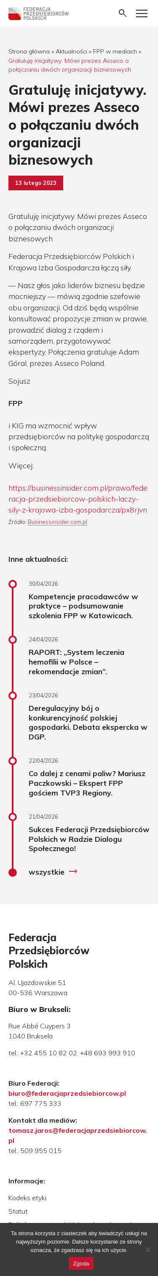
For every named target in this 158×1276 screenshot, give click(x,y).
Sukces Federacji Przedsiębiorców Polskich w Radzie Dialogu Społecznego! (89, 839)
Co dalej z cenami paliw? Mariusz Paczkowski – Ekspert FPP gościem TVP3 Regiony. (87, 783)
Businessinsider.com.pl (57, 521)
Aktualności (71, 51)
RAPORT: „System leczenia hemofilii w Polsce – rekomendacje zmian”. (76, 661)
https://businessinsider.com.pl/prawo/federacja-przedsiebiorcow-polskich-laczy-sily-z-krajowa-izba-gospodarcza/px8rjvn (77, 499)
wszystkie (53, 872)
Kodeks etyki (27, 1197)
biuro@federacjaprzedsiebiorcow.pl (67, 1093)
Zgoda (81, 1263)
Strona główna (29, 51)
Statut (18, 1211)
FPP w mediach (115, 51)
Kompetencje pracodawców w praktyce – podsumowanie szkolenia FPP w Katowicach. (83, 606)
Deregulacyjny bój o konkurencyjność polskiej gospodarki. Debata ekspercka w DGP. (88, 722)
